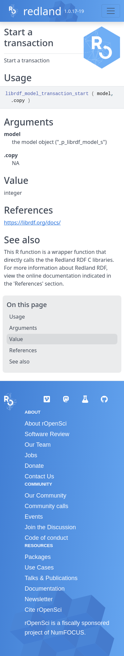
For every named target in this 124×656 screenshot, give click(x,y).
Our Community (45, 495)
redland (42, 11)
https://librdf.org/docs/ (32, 222)
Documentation (45, 588)
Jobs (31, 455)
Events (34, 516)
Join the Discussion (50, 527)
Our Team (38, 444)
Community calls (46, 506)
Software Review (47, 434)
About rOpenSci (46, 423)
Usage (17, 316)
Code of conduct (46, 538)
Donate (34, 466)
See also (19, 361)
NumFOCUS (67, 632)
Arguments (23, 327)
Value (16, 339)
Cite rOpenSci (43, 609)
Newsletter (39, 599)
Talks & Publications (51, 578)
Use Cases (39, 567)
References (23, 350)
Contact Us (39, 476)
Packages (38, 557)
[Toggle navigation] (111, 10)
